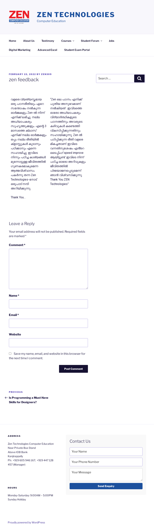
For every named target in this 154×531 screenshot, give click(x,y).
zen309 (46, 74)
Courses (68, 40)
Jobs (111, 40)
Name (14, 295)
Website (15, 334)
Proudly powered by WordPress (26, 522)
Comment (17, 245)
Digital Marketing (20, 49)
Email (14, 315)
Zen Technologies (76, 15)
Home (12, 40)
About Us (28, 40)
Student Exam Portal (77, 49)
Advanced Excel (47, 49)
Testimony (47, 40)
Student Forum (92, 40)
